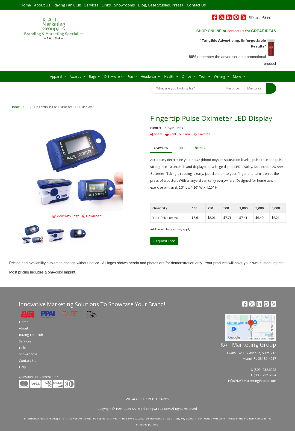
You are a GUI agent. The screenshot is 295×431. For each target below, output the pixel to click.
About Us (42, 5)
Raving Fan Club (67, 5)
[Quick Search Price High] (255, 88)
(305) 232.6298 (265, 369)
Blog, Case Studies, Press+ (161, 5)
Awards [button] (75, 76)
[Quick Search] (186, 88)
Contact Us (196, 5)
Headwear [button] (148, 76)
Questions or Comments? (38, 376)
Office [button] (186, 76)
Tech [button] (202, 76)
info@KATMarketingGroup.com (252, 380)
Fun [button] (130, 76)
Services (91, 5)
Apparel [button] (56, 76)
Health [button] (169, 76)
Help (22, 367)
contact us (235, 31)
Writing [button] (219, 76)
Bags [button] (93, 76)
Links (106, 5)
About (23, 328)
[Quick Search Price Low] (234, 88)
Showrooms (124, 5)
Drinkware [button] (112, 76)
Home (26, 5)
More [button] (237, 76)
